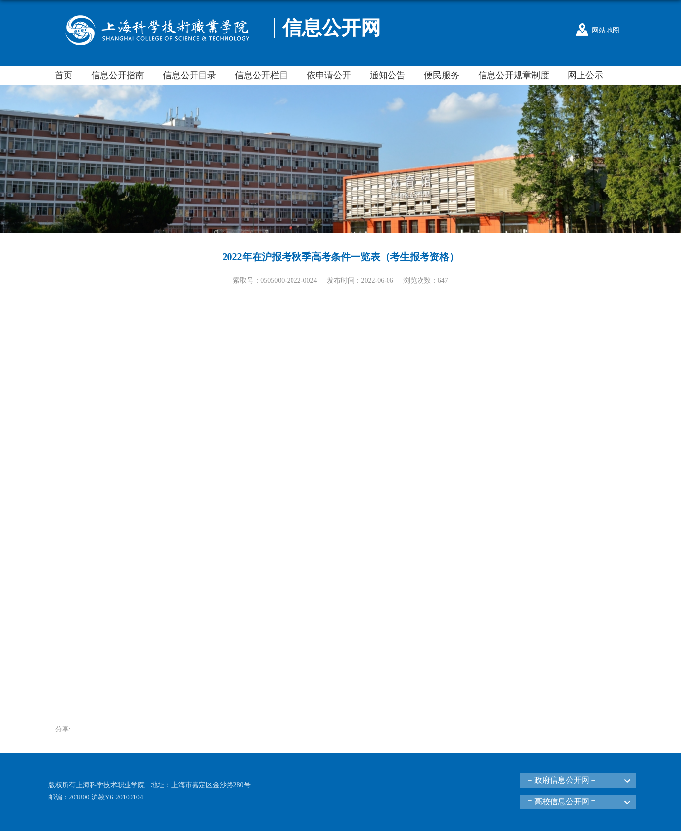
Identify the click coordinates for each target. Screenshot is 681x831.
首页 (63, 75)
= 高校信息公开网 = (562, 802)
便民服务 (441, 75)
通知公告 (387, 75)
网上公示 (585, 75)
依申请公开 (329, 75)
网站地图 (605, 30)
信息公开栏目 (261, 75)
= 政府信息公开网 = (562, 780)
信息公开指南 (117, 75)
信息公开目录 (189, 75)
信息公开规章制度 (513, 75)
